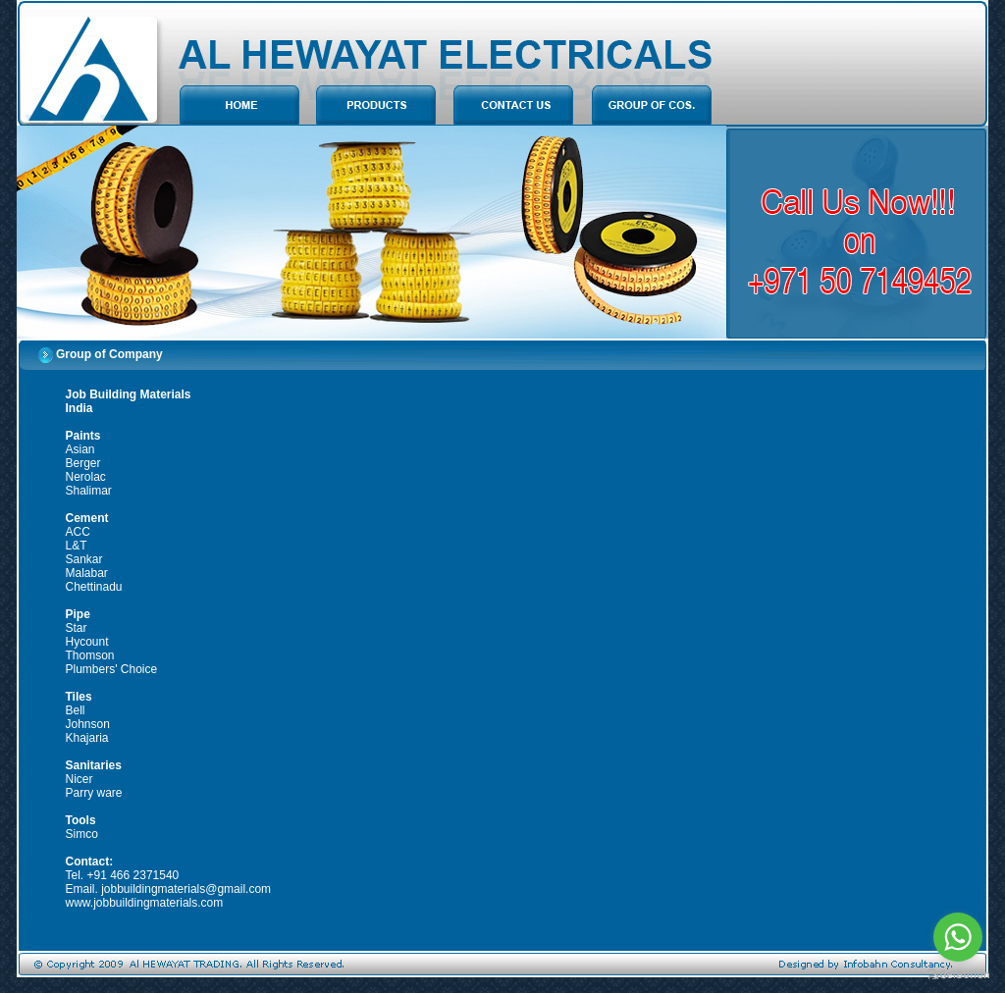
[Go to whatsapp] (957, 937)
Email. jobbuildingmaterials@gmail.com (169, 889)
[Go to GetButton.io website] (957, 973)
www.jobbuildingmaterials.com (145, 903)
